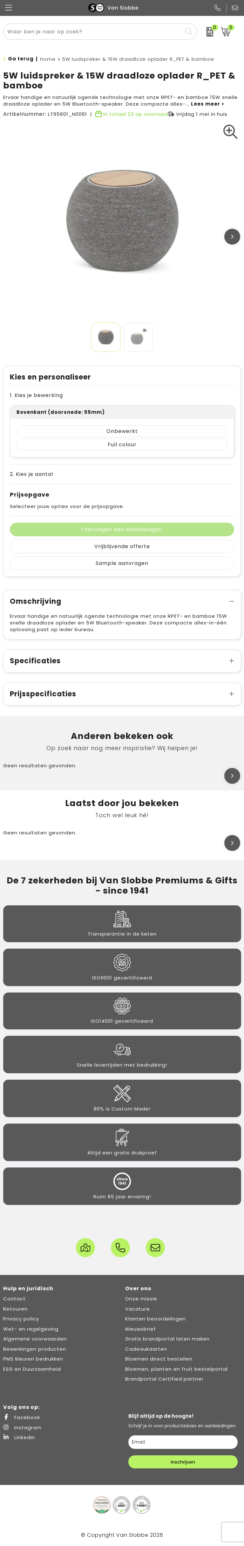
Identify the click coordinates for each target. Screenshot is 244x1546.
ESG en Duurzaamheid (32, 1369)
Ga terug (21, 58)
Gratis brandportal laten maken (167, 1338)
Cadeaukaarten (146, 1349)
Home (48, 59)
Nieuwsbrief (140, 1329)
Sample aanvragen (122, 563)
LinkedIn (19, 1437)
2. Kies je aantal (31, 474)
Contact (14, 1298)
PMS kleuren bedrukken (33, 1358)
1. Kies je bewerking (36, 395)
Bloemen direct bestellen (159, 1358)
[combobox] (93, 31)
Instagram (22, 1427)
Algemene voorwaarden (35, 1338)
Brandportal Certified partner (164, 1378)
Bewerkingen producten (34, 1349)
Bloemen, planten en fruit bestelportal (176, 1369)
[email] (183, 1442)
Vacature (137, 1309)
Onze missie (141, 1298)
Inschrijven (183, 1462)
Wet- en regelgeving (30, 1329)
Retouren (15, 1309)
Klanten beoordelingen (155, 1318)
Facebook (21, 1417)
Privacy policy (21, 1318)
